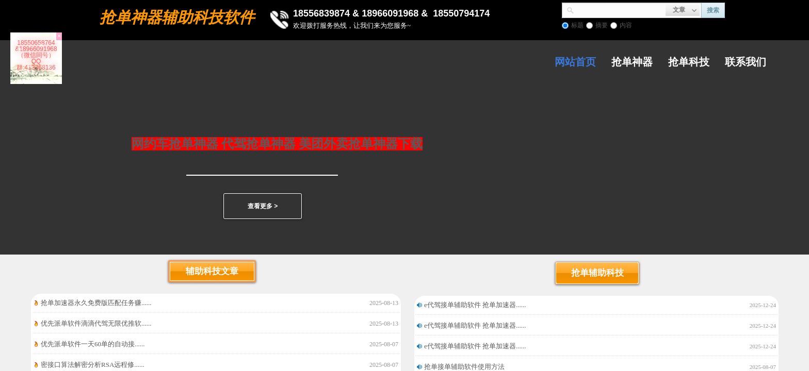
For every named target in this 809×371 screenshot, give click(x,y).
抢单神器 (632, 62)
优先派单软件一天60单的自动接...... (93, 344)
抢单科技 (688, 62)
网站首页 (575, 62)
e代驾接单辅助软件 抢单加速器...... (475, 305)
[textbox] (620, 9)
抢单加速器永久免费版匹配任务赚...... (96, 303)
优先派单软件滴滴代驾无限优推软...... (96, 323)
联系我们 (745, 62)
